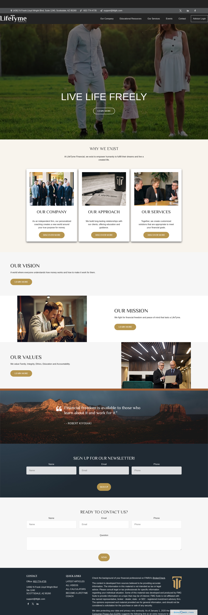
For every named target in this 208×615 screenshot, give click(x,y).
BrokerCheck (159, 578)
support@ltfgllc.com (111, 2)
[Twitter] (180, 2)
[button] (97, 12)
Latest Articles (75, 581)
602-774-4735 (88, 2)
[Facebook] (195, 2)
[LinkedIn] (188, 2)
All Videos (72, 585)
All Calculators (76, 589)
